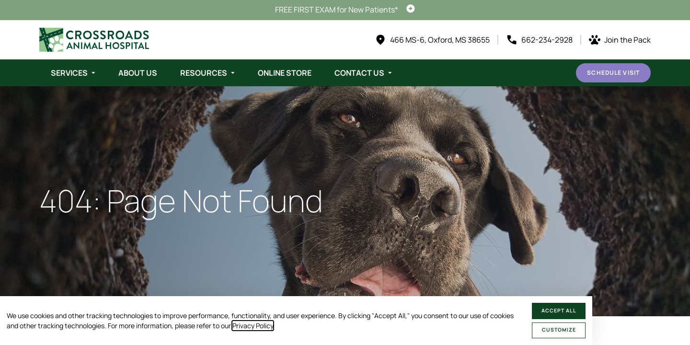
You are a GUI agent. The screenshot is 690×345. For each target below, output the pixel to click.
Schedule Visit (613, 73)
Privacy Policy (252, 325)
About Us (137, 73)
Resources (203, 73)
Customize (559, 329)
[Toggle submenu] (93, 73)
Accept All (558, 310)
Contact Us (359, 73)
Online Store (284, 73)
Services (69, 73)
